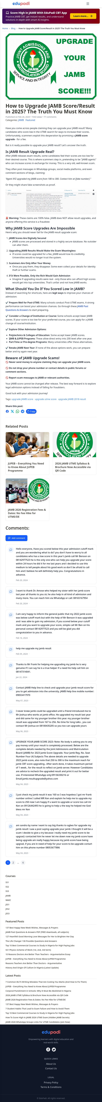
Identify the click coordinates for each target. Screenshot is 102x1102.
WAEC (8, 900)
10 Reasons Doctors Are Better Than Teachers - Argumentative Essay (38, 954)
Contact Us (51, 1068)
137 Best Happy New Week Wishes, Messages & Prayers (32, 927)
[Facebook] (48, 1050)
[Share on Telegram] (22, 411)
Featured (30, 120)
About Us (51, 1063)
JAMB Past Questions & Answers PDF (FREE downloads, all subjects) (37, 932)
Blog (13, 28)
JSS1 (7, 904)
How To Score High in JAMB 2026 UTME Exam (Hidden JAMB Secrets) (37, 1017)
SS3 (7, 891)
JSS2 (7, 909)
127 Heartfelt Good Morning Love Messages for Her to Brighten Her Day (40, 936)
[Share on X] (12, 411)
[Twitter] (54, 1050)
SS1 (7, 882)
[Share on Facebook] (7, 411)
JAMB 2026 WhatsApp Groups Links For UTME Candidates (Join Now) (38, 1022)
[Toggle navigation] (87, 3)
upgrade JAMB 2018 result (72, 399)
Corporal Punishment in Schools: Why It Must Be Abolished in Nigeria (38, 990)
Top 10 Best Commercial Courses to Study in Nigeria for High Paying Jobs (40, 945)
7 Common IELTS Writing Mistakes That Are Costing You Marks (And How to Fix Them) (46, 982)
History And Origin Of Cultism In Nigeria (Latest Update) (32, 967)
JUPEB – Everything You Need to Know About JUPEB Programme (36, 958)
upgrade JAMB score (22, 399)
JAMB (21, 120)
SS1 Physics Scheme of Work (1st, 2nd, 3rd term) (28, 950)
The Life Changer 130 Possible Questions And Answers (31, 941)
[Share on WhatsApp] (17, 411)
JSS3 (7, 913)
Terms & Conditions (51, 1087)
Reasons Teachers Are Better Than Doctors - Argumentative (34, 963)
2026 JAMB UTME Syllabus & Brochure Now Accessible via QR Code (37, 995)
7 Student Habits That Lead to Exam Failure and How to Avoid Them (38, 1008)
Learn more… (83, 16)
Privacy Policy (51, 1082)
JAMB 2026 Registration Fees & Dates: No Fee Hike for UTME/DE (36, 999)
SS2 (7, 886)
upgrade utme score (46, 399)
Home (5, 28)
